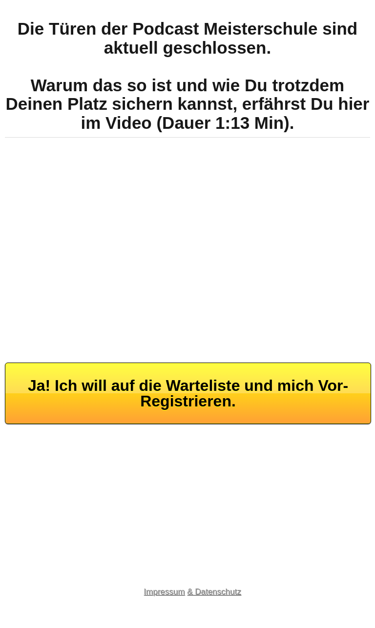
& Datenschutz (214, 591)
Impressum (164, 591)
